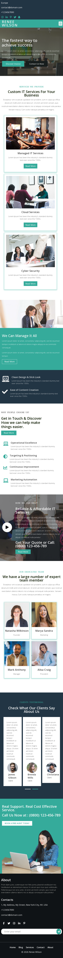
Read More (30, 166)
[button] (28, 789)
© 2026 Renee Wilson (31, 952)
